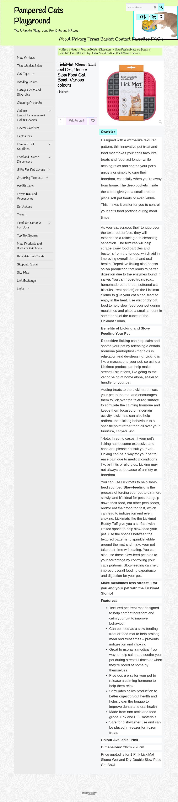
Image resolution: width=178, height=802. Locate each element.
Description (108, 132)
